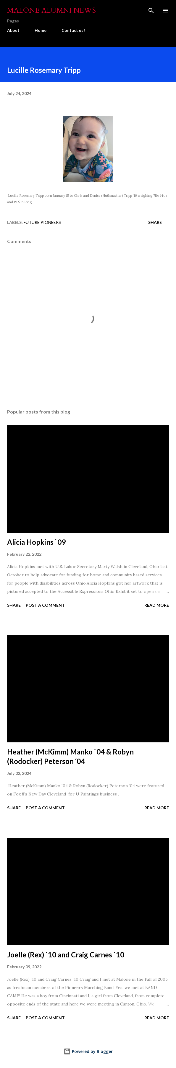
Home (40, 30)
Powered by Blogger (88, 1051)
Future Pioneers (42, 222)
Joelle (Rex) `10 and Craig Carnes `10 (65, 954)
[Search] (151, 10)
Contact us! (73, 30)
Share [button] (155, 222)
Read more (156, 605)
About (13, 30)
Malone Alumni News (51, 10)
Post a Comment (45, 605)
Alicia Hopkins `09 (36, 542)
